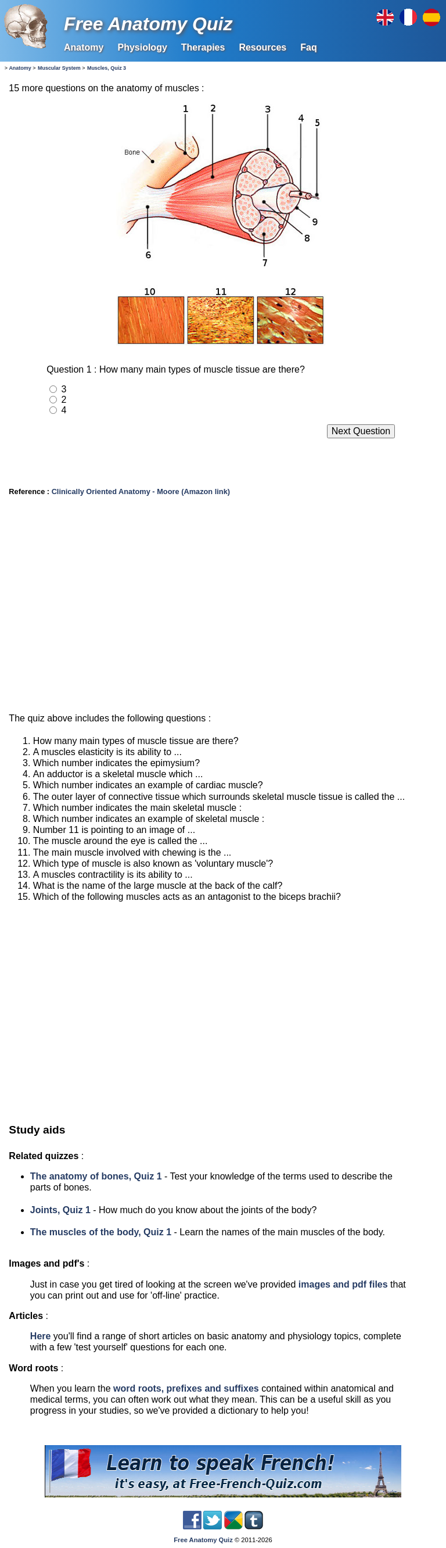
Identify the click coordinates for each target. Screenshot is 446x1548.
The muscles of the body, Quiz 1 (100, 1232)
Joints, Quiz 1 (60, 1210)
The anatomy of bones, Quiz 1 (96, 1176)
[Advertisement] (221, 609)
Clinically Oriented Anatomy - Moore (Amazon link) (141, 491)
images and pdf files (343, 1284)
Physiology (142, 47)
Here (40, 1336)
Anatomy (83, 47)
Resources (262, 47)
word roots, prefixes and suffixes (186, 1388)
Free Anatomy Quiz (148, 23)
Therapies (203, 47)
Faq (308, 47)
